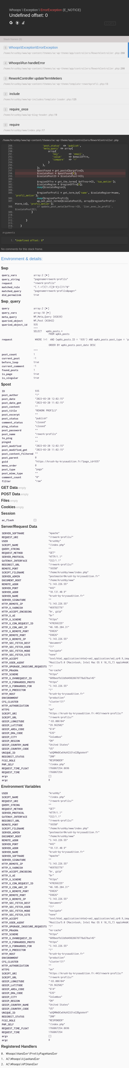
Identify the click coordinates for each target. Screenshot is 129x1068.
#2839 (57, 316)
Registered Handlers (19, 1046)
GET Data (9, 488)
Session (8, 513)
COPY (110, 23)
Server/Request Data (19, 526)
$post (6, 384)
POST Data (10, 494)
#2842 (49, 320)
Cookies (8, 507)
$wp (4, 268)
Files (5, 500)
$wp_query (10, 301)
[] (41, 275)
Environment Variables (21, 786)
